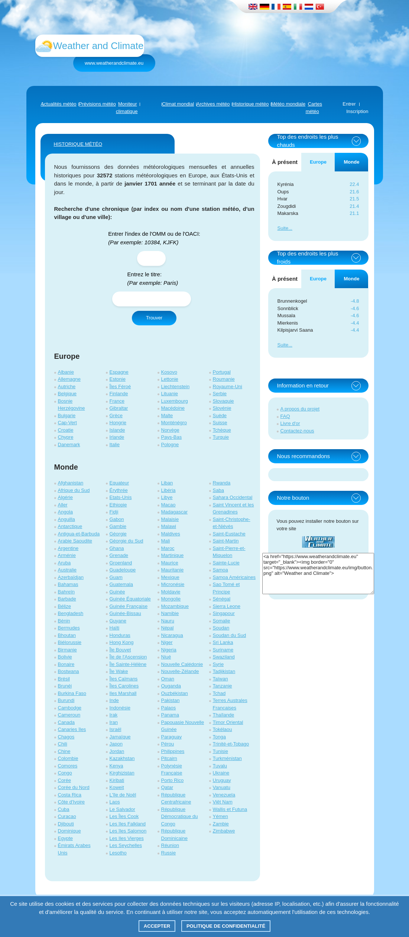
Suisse (220, 422)
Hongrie (118, 422)
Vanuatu (221, 787)
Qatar (167, 787)
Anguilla (66, 519)
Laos (115, 802)
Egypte (65, 838)
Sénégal (222, 599)
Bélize (64, 606)
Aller (63, 505)
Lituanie (169, 393)
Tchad (219, 693)
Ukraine (221, 773)
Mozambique (175, 606)
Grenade (119, 555)
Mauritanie (172, 570)
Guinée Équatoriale (130, 599)
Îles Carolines (124, 686)
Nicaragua (172, 635)
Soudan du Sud (229, 635)
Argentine (68, 548)
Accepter (157, 926)
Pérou (167, 744)
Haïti (115, 628)
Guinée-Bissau (125, 613)
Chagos (66, 737)
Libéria (168, 490)
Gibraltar (119, 408)
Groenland (121, 563)
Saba (218, 490)
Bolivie (65, 657)
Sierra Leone (226, 606)
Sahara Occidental (233, 497)
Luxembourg (174, 401)
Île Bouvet (120, 650)
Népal (167, 628)
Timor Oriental (228, 722)
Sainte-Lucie (226, 563)
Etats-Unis (121, 497)
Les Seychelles (126, 845)
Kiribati (117, 780)
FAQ (285, 416)
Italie (115, 444)
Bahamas (68, 584)
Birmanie (67, 650)
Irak (114, 715)
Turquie (221, 437)
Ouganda (171, 686)
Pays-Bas (171, 437)
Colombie (68, 758)
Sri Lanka (223, 642)
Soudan (221, 628)
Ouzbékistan (174, 693)
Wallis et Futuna (230, 809)
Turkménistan (227, 758)
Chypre (66, 437)
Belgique (67, 393)
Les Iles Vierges (127, 838)
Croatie (66, 430)
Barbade (67, 599)
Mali (165, 541)
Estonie (118, 379)
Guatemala (121, 584)
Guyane (118, 621)
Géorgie (118, 534)
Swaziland (224, 657)
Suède (220, 415)
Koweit (117, 787)
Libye (167, 497)
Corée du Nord (74, 787)
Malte (167, 415)
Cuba (63, 809)
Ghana (117, 548)
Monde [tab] (352, 162)
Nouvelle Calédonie (182, 664)
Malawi (168, 526)
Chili (62, 744)
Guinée (117, 592)
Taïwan (220, 679)
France (117, 401)
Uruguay (222, 780)
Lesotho (118, 853)
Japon (116, 744)
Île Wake (119, 671)
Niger (167, 642)
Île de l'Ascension (128, 657)
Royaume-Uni (227, 386)
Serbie (220, 393)
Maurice (169, 563)
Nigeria (168, 650)
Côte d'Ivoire (71, 802)
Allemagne (69, 379)
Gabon (117, 519)
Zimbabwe (224, 831)
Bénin (64, 621)
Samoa (220, 570)
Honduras (120, 635)
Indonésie (120, 708)
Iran (114, 722)
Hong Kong (122, 642)
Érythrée (119, 490)
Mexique (170, 577)
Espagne (119, 372)
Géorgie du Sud (126, 541)
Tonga (219, 737)
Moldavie (171, 592)
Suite (283, 228)
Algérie (65, 497)
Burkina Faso (72, 693)
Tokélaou (222, 729)
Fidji (114, 512)
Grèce (116, 415)
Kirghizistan (122, 773)
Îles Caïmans (124, 679)
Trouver (154, 318)
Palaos (168, 708)
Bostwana (68, 671)
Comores (68, 766)
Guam (116, 577)
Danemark (69, 444)
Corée (64, 780)
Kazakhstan (122, 758)
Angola (65, 512)
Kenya (116, 766)
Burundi (66, 700)
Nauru (167, 621)
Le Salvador (122, 809)
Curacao (67, 816)
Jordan (117, 751)
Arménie (67, 555)
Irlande (117, 437)
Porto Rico (172, 780)
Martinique (172, 555)
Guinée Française (129, 606)
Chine (64, 751)
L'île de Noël (123, 795)
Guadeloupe (123, 570)
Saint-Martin (226, 541)
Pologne (170, 444)
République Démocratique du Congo (179, 816)
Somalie (221, 621)
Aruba (64, 563)
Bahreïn (66, 592)
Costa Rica (70, 795)
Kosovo (169, 372)
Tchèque (222, 430)
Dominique (69, 831)
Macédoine (173, 408)
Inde (114, 700)
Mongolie (171, 599)
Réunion (170, 845)
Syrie (218, 664)
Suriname (223, 650)
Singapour (224, 613)
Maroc (168, 548)
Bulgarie (67, 415)
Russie (168, 853)
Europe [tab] (318, 162)
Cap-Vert (67, 422)
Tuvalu (220, 766)
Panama (170, 715)
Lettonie (169, 379)
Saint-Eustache (229, 534)
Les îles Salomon (128, 831)
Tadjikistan (224, 671)
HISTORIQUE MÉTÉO (78, 144)
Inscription (357, 111)
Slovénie (222, 408)
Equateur (119, 483)
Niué (166, 657)
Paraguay (171, 737)
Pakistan (170, 700)
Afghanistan (71, 483)
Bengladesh (71, 613)
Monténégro (174, 422)
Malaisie (170, 519)
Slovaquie (223, 401)
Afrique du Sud (74, 490)
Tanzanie (222, 686)
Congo (65, 773)
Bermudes (69, 628)
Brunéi (65, 686)
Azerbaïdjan (71, 577)
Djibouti (66, 824)
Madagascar (174, 512)
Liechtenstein (175, 386)
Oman (167, 679)
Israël (115, 729)
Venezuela (224, 795)
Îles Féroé (120, 386)
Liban (167, 483)
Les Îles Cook (124, 816)
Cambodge (70, 708)
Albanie (66, 372)
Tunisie (220, 751)
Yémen (220, 816)
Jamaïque (120, 737)
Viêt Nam (223, 802)
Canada (66, 722)
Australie (67, 570)
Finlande (119, 393)
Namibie (170, 613)
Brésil (64, 679)
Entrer (349, 104)
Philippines (173, 751)
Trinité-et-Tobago (231, 744)
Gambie (118, 526)
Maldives (170, 534)
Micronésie (173, 584)
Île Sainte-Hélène (128, 664)
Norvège (170, 430)
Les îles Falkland (128, 824)
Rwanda (222, 483)
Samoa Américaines (234, 577)
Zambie (221, 824)
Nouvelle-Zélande (180, 671)
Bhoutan (67, 635)
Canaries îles (72, 729)
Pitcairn (169, 758)
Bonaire (66, 664)
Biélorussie (70, 642)
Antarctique (70, 526)
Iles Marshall (123, 693)
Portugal (222, 372)
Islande (117, 430)
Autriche (67, 386)
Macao (168, 505)
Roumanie (224, 379)
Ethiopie (118, 505)
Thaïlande (223, 715)
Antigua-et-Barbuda (79, 534)
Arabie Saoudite (75, 541)
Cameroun (69, 715)
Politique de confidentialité (225, 926)
